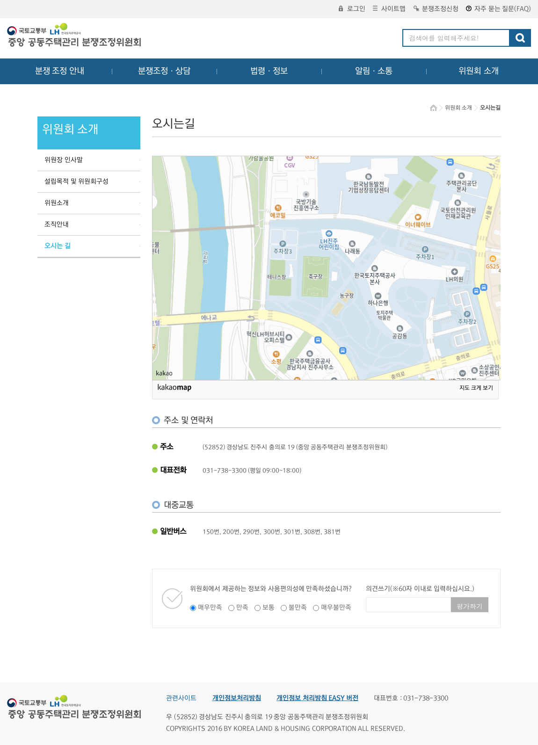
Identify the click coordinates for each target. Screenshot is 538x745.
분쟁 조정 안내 (59, 71)
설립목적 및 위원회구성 (76, 181)
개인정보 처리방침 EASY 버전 (317, 698)
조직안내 (56, 224)
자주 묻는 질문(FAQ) (498, 9)
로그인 (352, 9)
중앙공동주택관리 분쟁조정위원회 (75, 36)
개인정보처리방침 (236, 698)
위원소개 (56, 203)
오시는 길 (57, 246)
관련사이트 (181, 698)
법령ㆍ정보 (269, 71)
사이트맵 (389, 9)
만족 (242, 607)
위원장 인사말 (63, 160)
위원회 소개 (478, 71)
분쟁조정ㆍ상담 (164, 71)
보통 (268, 607)
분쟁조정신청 (436, 9)
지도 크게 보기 (476, 388)
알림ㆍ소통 (374, 71)
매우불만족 (336, 607)
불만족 (298, 607)
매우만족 (210, 607)
